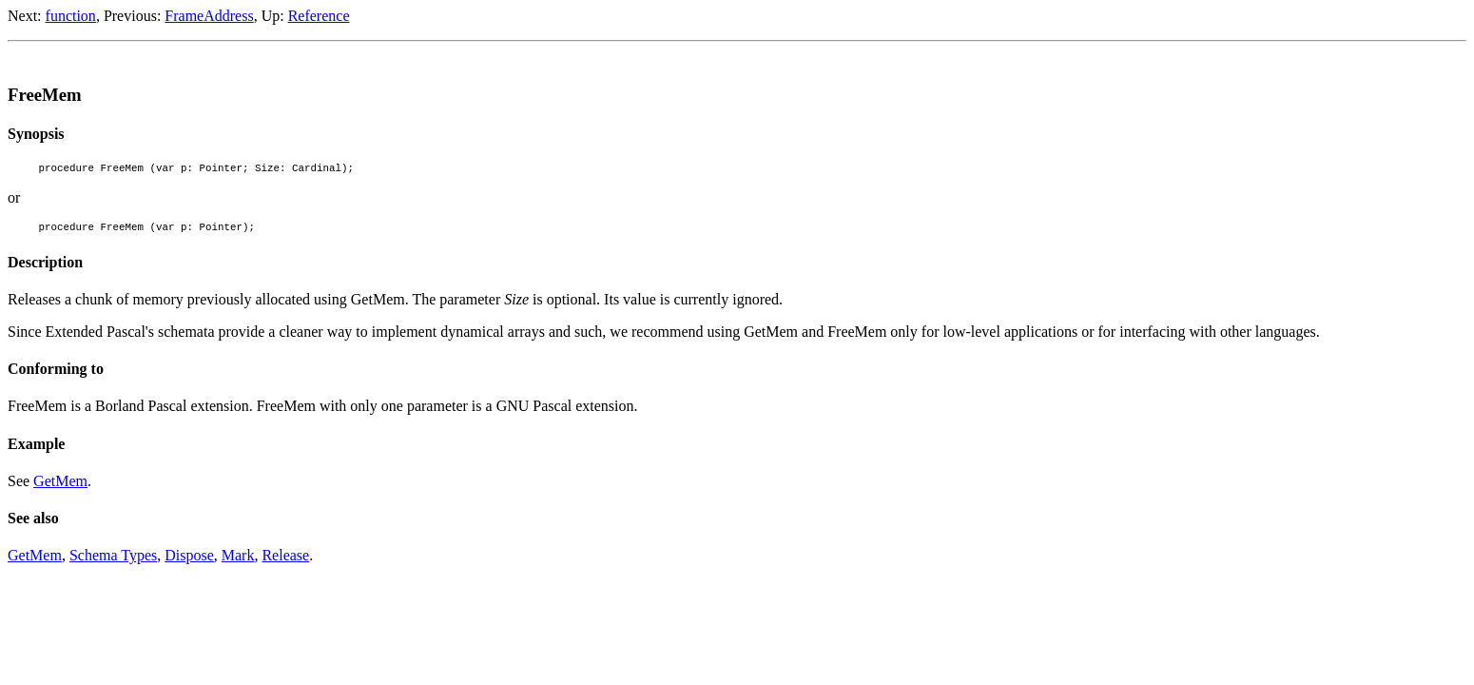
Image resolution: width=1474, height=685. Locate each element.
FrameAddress (209, 16)
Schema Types (113, 561)
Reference (319, 16)
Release (285, 561)
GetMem (60, 487)
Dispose (189, 561)
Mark (238, 561)
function (71, 16)
